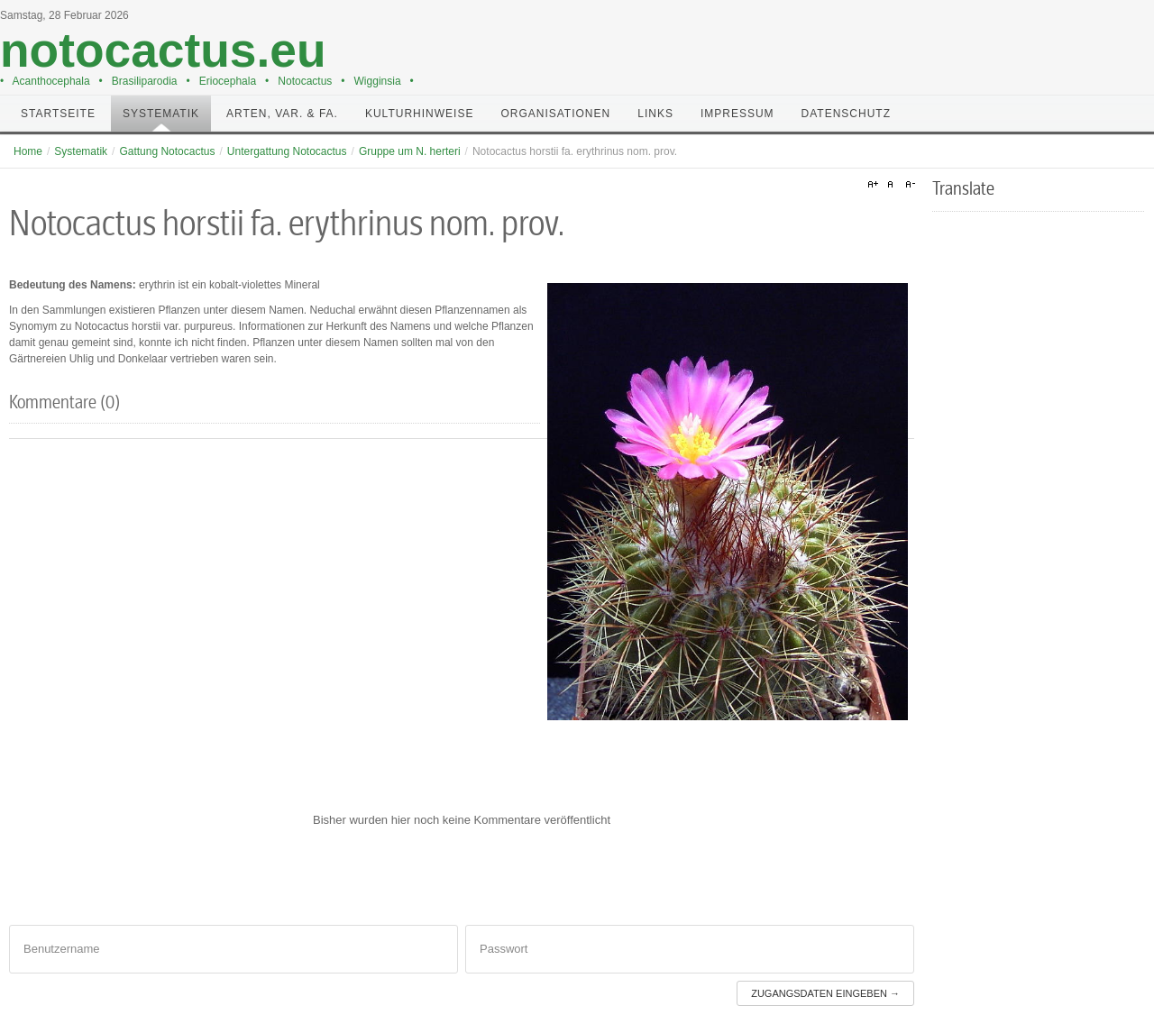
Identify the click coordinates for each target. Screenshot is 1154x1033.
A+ (875, 185)
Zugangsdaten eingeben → (825, 993)
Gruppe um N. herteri (410, 151)
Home (28, 151)
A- (908, 185)
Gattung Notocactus (167, 151)
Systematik (80, 151)
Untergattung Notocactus (287, 151)
